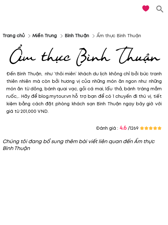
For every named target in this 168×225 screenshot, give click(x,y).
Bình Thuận (77, 35)
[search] (160, 9)
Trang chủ (14, 35)
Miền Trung (44, 35)
